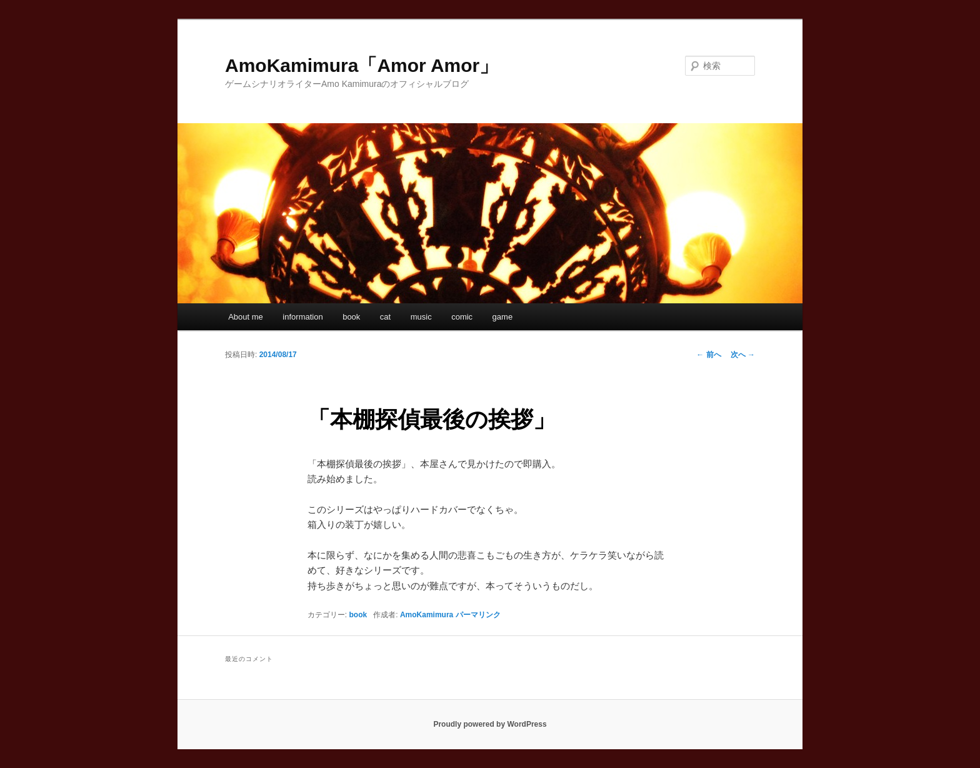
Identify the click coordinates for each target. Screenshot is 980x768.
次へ (743, 354)
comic (461, 316)
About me (245, 316)
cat (385, 316)
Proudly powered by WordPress (489, 724)
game (502, 316)
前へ (708, 354)
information (302, 316)
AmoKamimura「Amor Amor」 (361, 65)
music (421, 316)
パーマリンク (478, 614)
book (351, 316)
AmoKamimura (426, 614)
